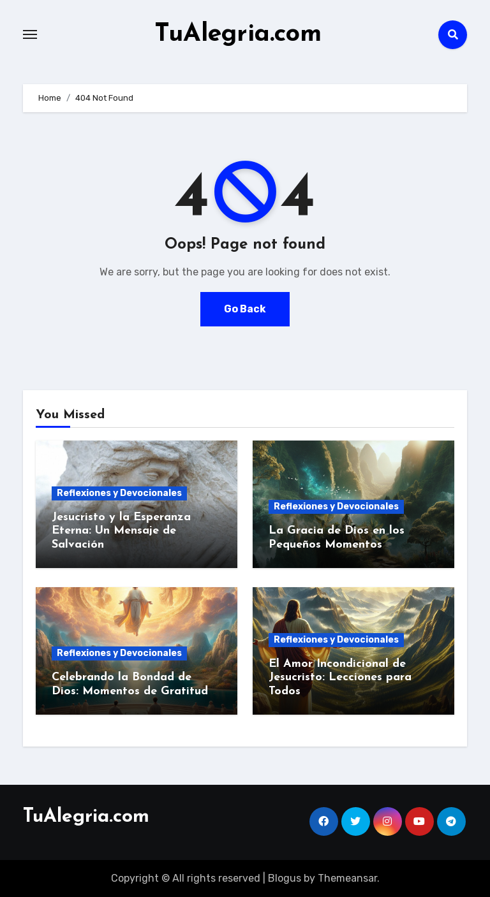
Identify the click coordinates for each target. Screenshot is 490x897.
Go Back (245, 308)
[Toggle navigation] (30, 34)
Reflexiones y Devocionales (119, 492)
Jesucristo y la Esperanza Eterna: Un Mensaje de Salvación (121, 530)
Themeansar (347, 877)
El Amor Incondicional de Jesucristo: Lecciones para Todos (340, 677)
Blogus (284, 877)
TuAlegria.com (238, 34)
